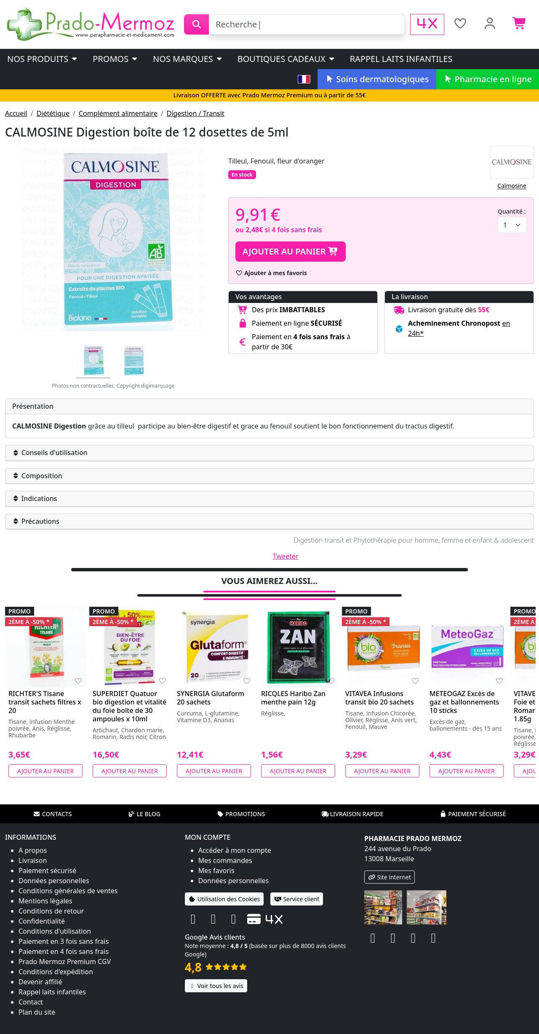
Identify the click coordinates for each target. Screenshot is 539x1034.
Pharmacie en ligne (487, 79)
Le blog (144, 814)
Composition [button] (37, 475)
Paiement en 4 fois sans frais (64, 951)
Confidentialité (42, 921)
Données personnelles (54, 880)
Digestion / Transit (195, 113)
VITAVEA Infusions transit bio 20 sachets (379, 698)
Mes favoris (216, 870)
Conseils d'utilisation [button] (50, 452)
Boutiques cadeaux (286, 58)
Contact (31, 1002)
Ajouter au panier (291, 251)
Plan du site (37, 1012)
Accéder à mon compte (234, 850)
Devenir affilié (40, 981)
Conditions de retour (51, 911)
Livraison (33, 860)
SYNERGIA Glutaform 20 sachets (210, 698)
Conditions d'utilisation (55, 931)
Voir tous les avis (216, 986)
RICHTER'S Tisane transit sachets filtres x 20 (44, 702)
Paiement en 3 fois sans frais (64, 941)
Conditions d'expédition (56, 971)
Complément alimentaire (118, 113)
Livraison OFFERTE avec (269, 95)
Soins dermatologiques (377, 79)
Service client (296, 899)
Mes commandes (225, 860)
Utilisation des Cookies (224, 899)
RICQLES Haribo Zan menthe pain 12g (293, 698)
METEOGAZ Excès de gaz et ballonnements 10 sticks (464, 702)
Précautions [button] (35, 521)
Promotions (240, 814)
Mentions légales (45, 900)
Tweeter (286, 556)
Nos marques (188, 58)
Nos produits (42, 58)
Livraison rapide (352, 814)
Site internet (389, 877)
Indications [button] (34, 498)
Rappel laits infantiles (401, 58)
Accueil (16, 113)
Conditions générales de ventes (68, 890)
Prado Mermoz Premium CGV (65, 961)
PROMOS (116, 58)
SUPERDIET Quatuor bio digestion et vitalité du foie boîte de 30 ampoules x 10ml (129, 706)
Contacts (52, 814)
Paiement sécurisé (472, 814)
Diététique (53, 113)
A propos (33, 850)
